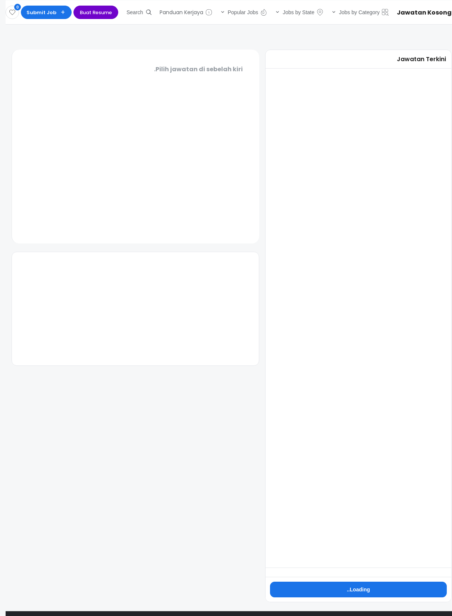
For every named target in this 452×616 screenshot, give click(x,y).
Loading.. (352, 590)
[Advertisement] (130, 309)
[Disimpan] (6, 12)
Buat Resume (90, 12)
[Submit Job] (40, 12)
